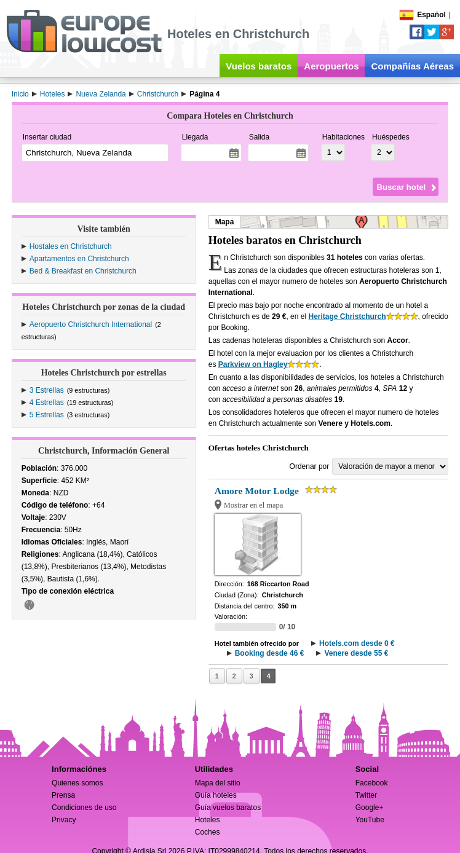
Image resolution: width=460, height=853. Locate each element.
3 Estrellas (47, 390)
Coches (207, 832)
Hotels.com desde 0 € (357, 643)
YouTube (369, 820)
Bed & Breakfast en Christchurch (83, 271)
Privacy (64, 820)
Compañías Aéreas (412, 66)
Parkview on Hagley (253, 364)
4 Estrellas (47, 402)
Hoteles (207, 820)
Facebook (371, 783)
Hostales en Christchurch (71, 246)
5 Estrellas (47, 415)
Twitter (366, 795)
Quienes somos (77, 783)
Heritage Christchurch (347, 316)
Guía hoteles (216, 795)
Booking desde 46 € (269, 653)
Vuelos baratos (258, 66)
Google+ (369, 807)
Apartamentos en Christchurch (79, 258)
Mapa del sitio (217, 783)
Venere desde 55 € (356, 653)
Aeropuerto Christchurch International (91, 324)
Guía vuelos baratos (228, 807)
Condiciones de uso (84, 807)
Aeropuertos (331, 66)
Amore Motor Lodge (257, 490)
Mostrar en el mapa (254, 505)
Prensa (63, 795)
